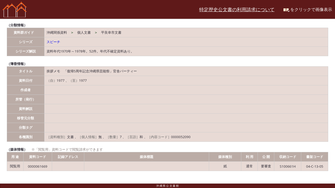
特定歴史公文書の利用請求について (237, 9)
